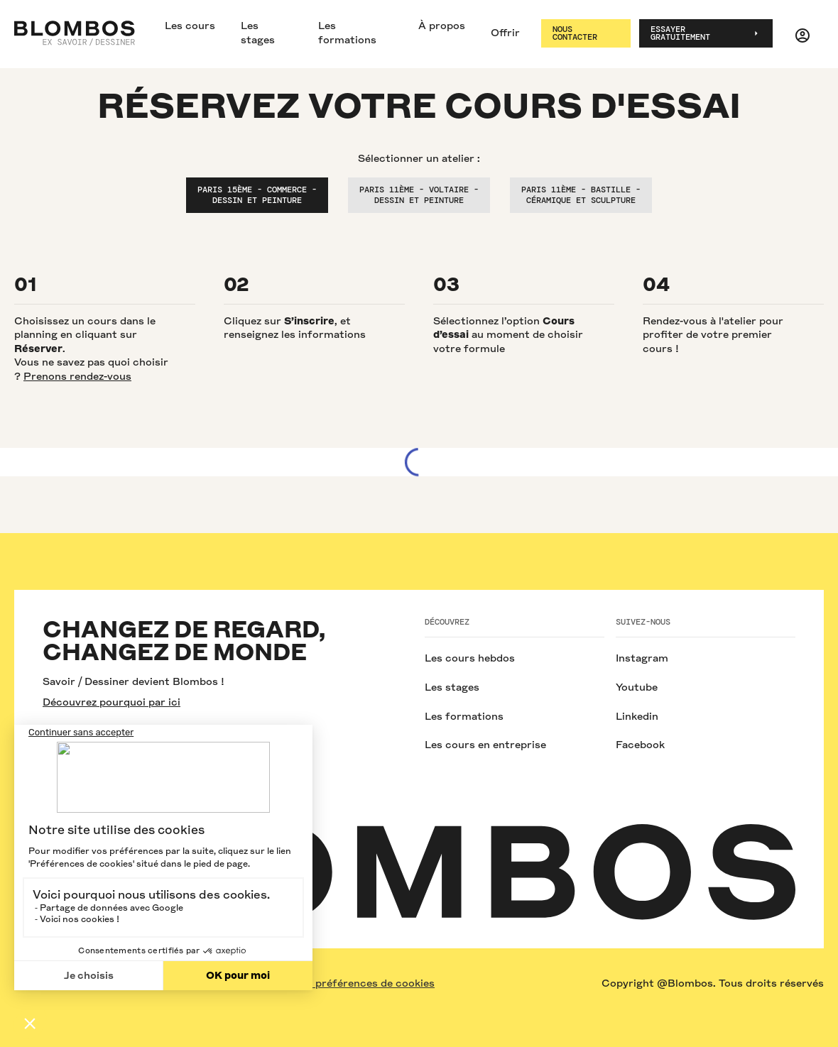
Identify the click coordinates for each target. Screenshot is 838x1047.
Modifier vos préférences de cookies (342, 983)
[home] (74, 33)
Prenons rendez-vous (77, 376)
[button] (802, 33)
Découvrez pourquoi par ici (111, 702)
